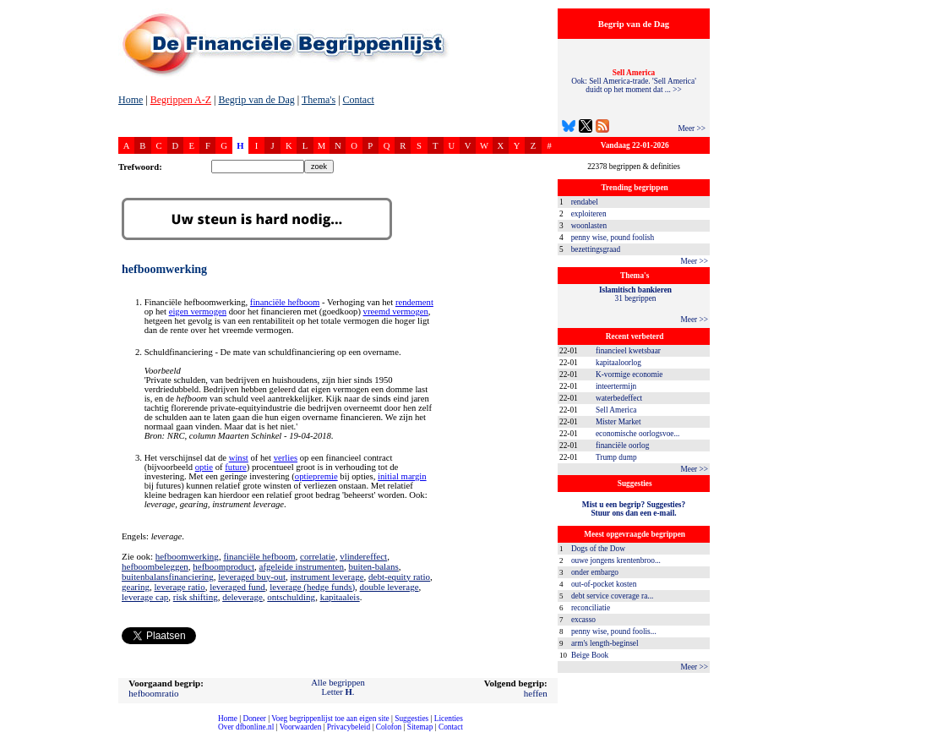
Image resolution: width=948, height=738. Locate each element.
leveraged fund (237, 587)
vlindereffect (363, 556)
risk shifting (195, 597)
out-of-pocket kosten (603, 584)
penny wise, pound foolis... (614, 631)
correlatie (317, 556)
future (235, 467)
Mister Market (618, 422)
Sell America (616, 410)
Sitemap (420, 727)
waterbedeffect (619, 398)
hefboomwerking (187, 556)
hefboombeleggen (155, 566)
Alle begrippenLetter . (338, 687)
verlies (285, 457)
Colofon (389, 727)
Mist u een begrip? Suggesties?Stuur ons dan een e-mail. (633, 508)
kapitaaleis (340, 597)
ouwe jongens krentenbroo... (616, 560)
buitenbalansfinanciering (168, 576)
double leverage (389, 587)
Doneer (253, 718)
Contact (358, 100)
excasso (583, 619)
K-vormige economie (629, 374)
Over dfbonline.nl (246, 727)
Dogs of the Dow (598, 548)
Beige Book (589, 655)
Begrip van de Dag (256, 100)
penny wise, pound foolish (612, 237)
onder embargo (594, 572)
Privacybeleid (348, 727)
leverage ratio (179, 587)
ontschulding (291, 597)
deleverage (242, 597)
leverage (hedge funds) (312, 587)
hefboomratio (153, 693)
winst (238, 457)
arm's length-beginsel (605, 643)
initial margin (402, 476)
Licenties (448, 718)
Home (130, 100)
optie (204, 467)
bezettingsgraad (596, 249)
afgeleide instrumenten (302, 566)
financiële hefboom (285, 302)
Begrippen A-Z (180, 100)
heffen (536, 693)
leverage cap (145, 597)
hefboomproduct (223, 566)
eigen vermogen (197, 311)
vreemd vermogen (395, 311)
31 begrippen (635, 294)
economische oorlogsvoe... (637, 433)
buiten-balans (374, 566)
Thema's (318, 100)
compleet (9, 733)
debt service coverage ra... (612, 596)
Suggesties (411, 718)
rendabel (584, 202)
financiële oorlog (622, 445)
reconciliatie (590, 608)
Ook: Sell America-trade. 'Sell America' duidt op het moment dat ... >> (633, 81)
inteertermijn (616, 386)
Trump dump (616, 457)
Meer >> (692, 128)
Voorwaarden (301, 727)
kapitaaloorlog (618, 362)
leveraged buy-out (252, 576)
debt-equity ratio (399, 576)
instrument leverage (326, 576)
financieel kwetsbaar (628, 351)
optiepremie (316, 476)
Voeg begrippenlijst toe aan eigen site (330, 718)
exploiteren (589, 214)
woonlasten (589, 225)
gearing (136, 587)
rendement (414, 302)
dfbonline (932, 733)
